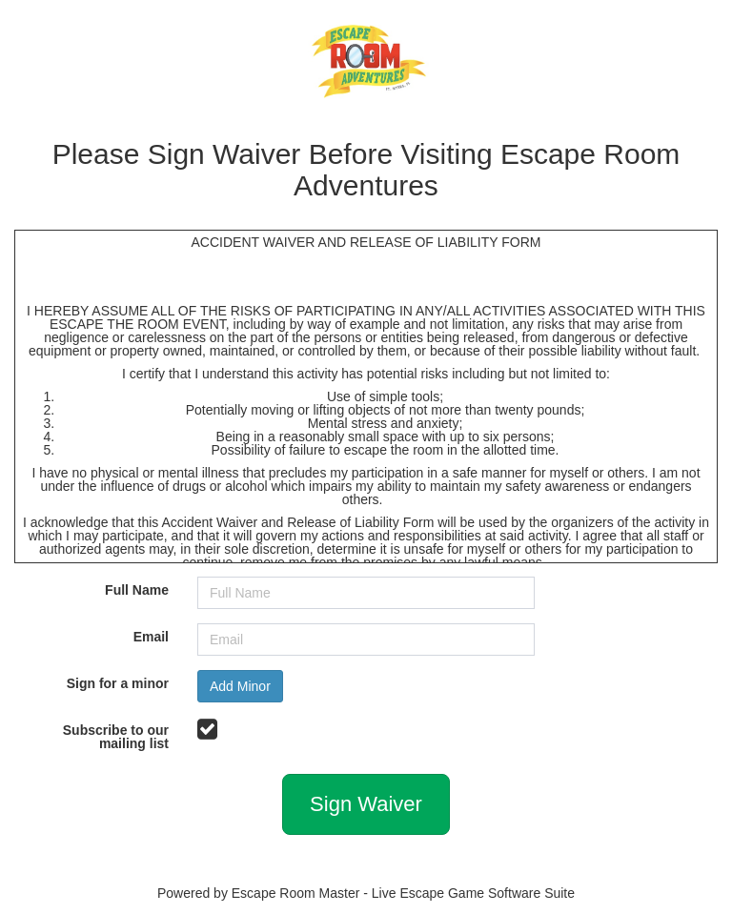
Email (151, 636)
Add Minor (240, 686)
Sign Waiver (366, 804)
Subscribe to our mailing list (116, 736)
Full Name (137, 589)
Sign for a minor (118, 683)
